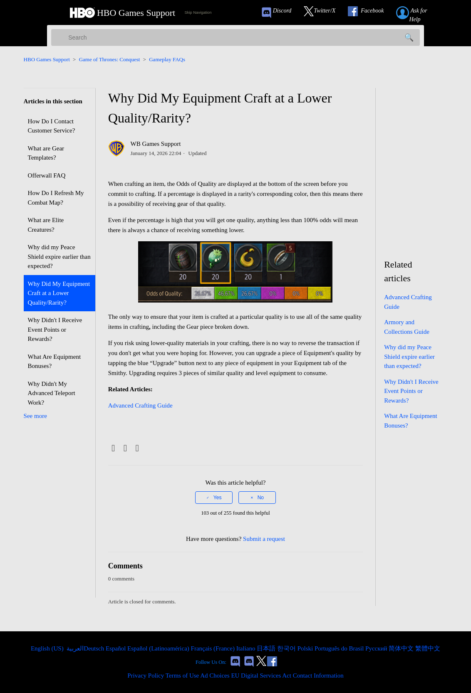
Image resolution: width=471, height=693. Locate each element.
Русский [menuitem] (377, 648)
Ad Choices (214, 675)
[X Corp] (125, 448)
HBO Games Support (47, 59)
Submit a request (264, 538)
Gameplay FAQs (167, 59)
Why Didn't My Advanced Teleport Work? (51, 393)
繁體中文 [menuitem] (427, 648)
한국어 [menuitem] (287, 648)
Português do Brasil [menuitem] (340, 648)
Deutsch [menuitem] (95, 648)
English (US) (48, 648)
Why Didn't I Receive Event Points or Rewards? (55, 329)
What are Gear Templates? (46, 153)
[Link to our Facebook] (370, 12)
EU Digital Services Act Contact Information (287, 675)
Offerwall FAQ (47, 175)
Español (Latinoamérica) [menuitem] (159, 648)
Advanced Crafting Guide (140, 405)
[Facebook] (113, 448)
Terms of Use (182, 675)
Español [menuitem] (116, 648)
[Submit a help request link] (420, 12)
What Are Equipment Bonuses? (54, 361)
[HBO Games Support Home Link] (122, 13)
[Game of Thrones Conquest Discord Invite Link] (280, 12)
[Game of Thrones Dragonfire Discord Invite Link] (249, 662)
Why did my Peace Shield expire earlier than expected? (59, 256)
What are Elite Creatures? (46, 225)
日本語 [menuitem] (267, 648)
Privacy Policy (145, 675)
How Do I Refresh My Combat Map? (56, 198)
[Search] (235, 37)
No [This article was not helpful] (261, 497)
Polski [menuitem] (306, 648)
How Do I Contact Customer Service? (51, 126)
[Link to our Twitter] (324, 12)
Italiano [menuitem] (246, 648)
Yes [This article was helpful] (217, 497)
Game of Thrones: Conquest (109, 59)
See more (35, 416)
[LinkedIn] (137, 448)
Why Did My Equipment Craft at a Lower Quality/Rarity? (59, 293)
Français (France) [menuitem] (213, 648)
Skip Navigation (198, 12)
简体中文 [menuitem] (402, 648)
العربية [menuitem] (74, 648)
